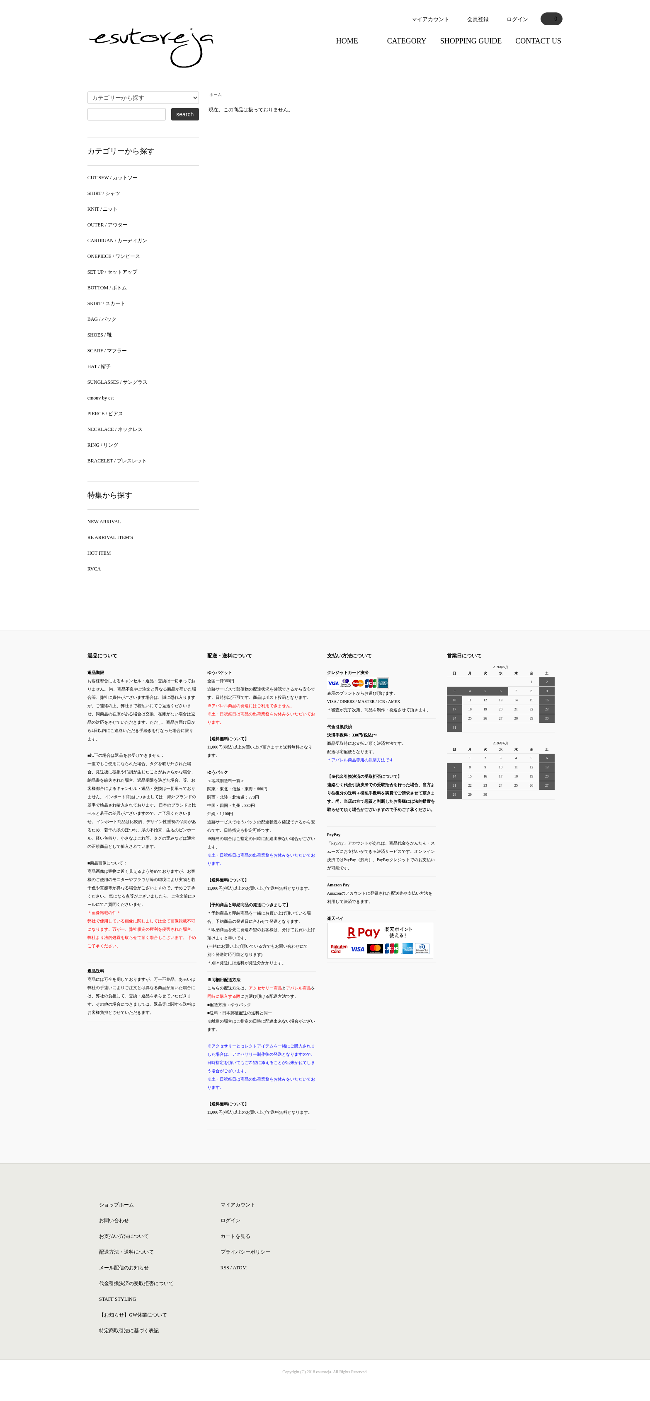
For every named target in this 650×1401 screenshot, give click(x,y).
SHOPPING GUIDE (471, 41)
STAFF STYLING (117, 1299)
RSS (225, 1268)
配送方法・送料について (126, 1252)
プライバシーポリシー (245, 1252)
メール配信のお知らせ (124, 1268)
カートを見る (235, 1236)
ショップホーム (116, 1205)
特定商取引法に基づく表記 (129, 1331)
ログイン (517, 19)
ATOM (240, 1268)
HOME (347, 41)
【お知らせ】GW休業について (133, 1315)
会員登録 (478, 19)
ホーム (215, 94)
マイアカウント (430, 19)
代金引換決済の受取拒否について (136, 1283)
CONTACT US (538, 41)
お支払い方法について (124, 1236)
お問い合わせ (114, 1220)
